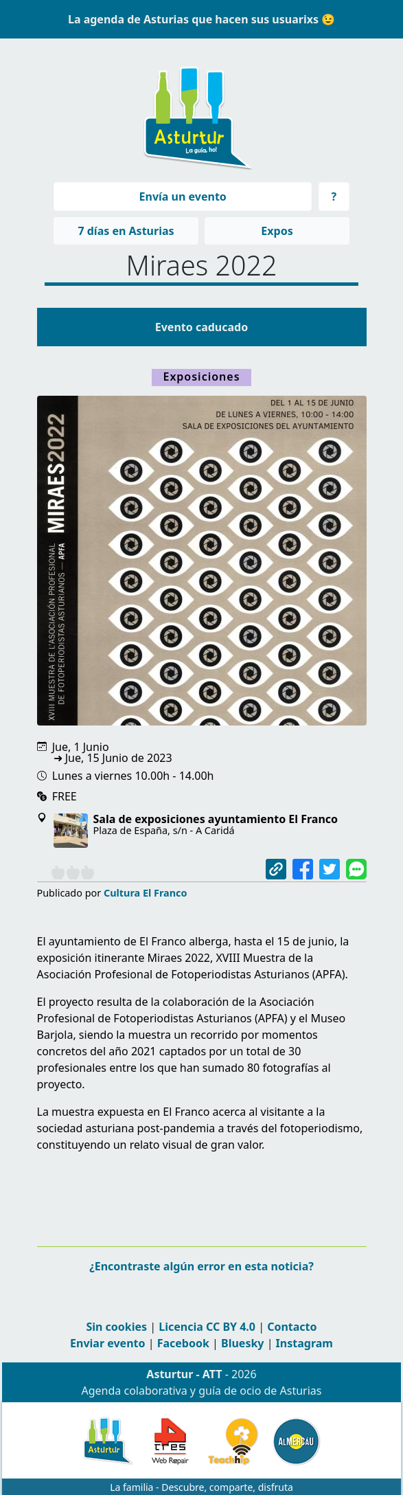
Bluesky (242, 1343)
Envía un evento (183, 196)
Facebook (183, 1343)
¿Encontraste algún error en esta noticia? (201, 1266)
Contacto (291, 1326)
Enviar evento (107, 1343)
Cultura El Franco (145, 892)
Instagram (304, 1343)
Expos (276, 230)
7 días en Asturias (126, 230)
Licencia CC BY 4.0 (207, 1326)
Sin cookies (116, 1326)
